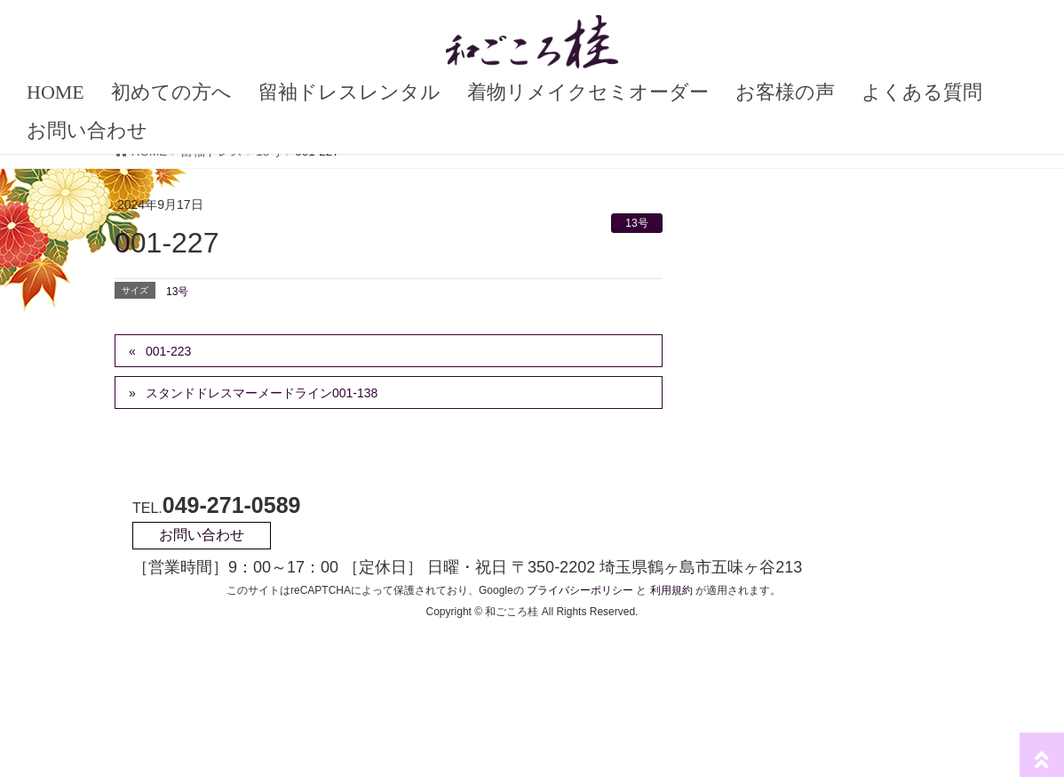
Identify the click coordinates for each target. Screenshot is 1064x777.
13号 (636, 223)
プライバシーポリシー (580, 590)
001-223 (168, 351)
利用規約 (671, 590)
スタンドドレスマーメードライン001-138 (261, 393)
